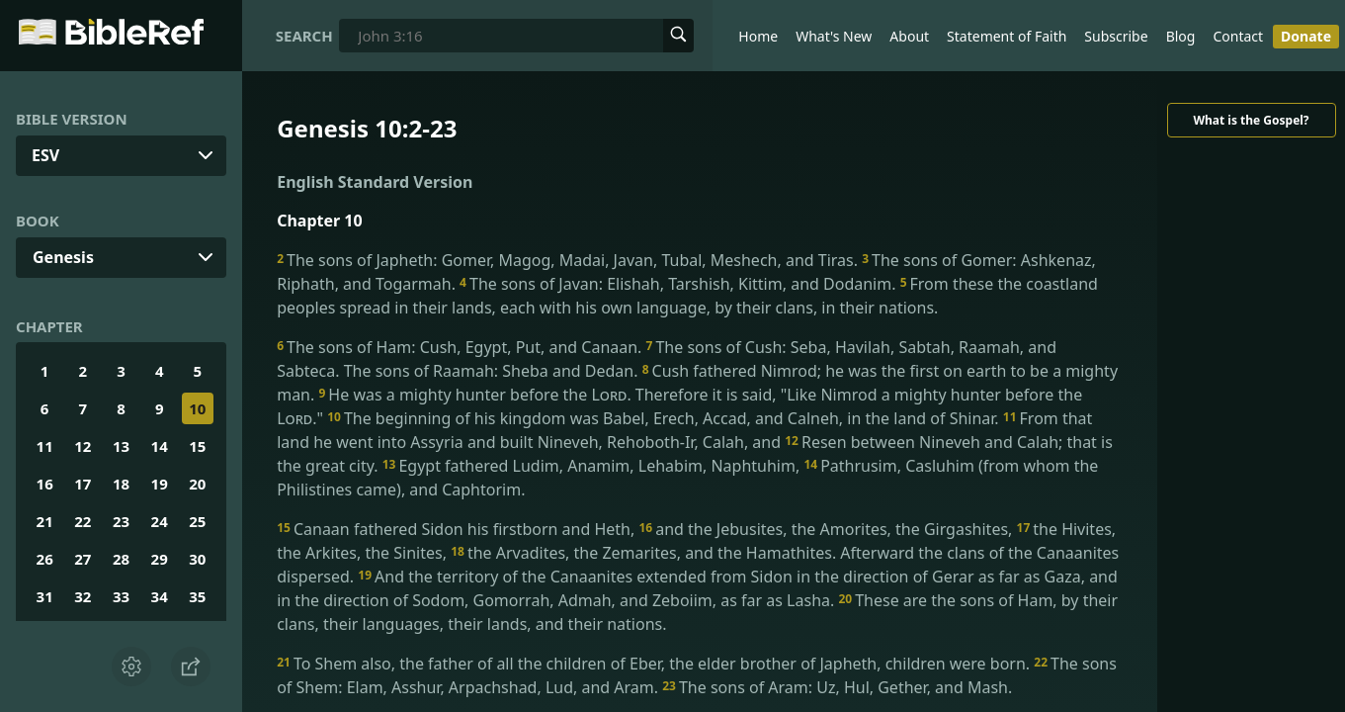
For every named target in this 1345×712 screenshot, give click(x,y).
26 (45, 559)
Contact (1238, 36)
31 (45, 596)
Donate (1306, 36)
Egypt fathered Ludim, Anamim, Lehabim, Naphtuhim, (593, 466)
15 (197, 446)
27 (82, 559)
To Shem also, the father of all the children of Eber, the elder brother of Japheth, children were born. (655, 663)
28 (121, 559)
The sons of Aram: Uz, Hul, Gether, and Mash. (837, 687)
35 (197, 596)
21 (45, 521)
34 (159, 596)
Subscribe (1115, 36)
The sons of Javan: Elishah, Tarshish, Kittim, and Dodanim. (680, 284)
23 (121, 521)
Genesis (63, 257)
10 (197, 408)
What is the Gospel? (1250, 120)
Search (304, 35)
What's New (834, 36)
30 (197, 559)
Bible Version (71, 119)
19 (159, 483)
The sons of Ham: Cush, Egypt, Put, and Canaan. (461, 347)
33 (121, 596)
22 (82, 521)
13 (121, 446)
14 (159, 446)
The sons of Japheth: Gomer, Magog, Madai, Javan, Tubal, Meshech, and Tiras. (569, 260)
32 (82, 596)
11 (45, 446)
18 (121, 483)
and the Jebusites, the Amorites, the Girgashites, (827, 529)
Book (37, 220)
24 (159, 521)
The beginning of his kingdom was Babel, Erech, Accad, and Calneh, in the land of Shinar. (665, 418)
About (909, 36)
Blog (1181, 36)
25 (197, 521)
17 (82, 483)
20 (197, 483)
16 (45, 483)
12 (82, 446)
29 (159, 559)
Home (758, 36)
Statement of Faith (1006, 36)
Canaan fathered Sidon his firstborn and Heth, (457, 529)
